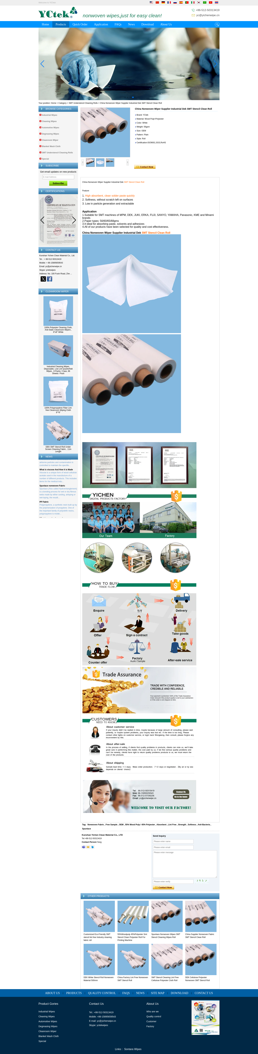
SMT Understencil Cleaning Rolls (83, 103)
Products (61, 24)
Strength (182, 824)
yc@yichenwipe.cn (207, 15)
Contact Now (58, 285)
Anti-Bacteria (204, 824)
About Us (166, 24)
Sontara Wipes (133, 1049)
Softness (192, 824)
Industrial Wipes (49, 115)
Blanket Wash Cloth (51, 146)
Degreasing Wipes (50, 134)
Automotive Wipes (50, 127)
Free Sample (111, 824)
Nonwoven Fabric (96, 824)
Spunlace (86, 829)
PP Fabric (44, 503)
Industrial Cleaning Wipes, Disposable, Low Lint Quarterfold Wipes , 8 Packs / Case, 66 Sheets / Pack (58, 370)
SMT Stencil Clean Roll (134, 182)
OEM (121, 824)
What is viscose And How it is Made (56, 470)
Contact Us (204, 993)
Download (147, 24)
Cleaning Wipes (49, 121)
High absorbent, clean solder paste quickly (110, 195)
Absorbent (161, 824)
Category (62, 103)
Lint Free (172, 824)
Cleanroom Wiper (50, 140)
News (131, 24)
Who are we (152, 1011)
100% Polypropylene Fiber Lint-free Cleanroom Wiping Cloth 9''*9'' (58, 410)
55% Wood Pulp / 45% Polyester (140, 824)
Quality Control (102, 993)
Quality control (153, 1016)
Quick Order (80, 24)
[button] (125, 97)
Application (101, 24)
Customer (151, 1021)
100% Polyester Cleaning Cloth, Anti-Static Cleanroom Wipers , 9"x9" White (58, 329)
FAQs (118, 24)
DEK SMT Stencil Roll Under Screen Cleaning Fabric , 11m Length (58, 449)
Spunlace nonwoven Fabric (52, 487)
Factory (150, 1026)
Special (45, 159)
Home (45, 24)
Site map (157, 993)
